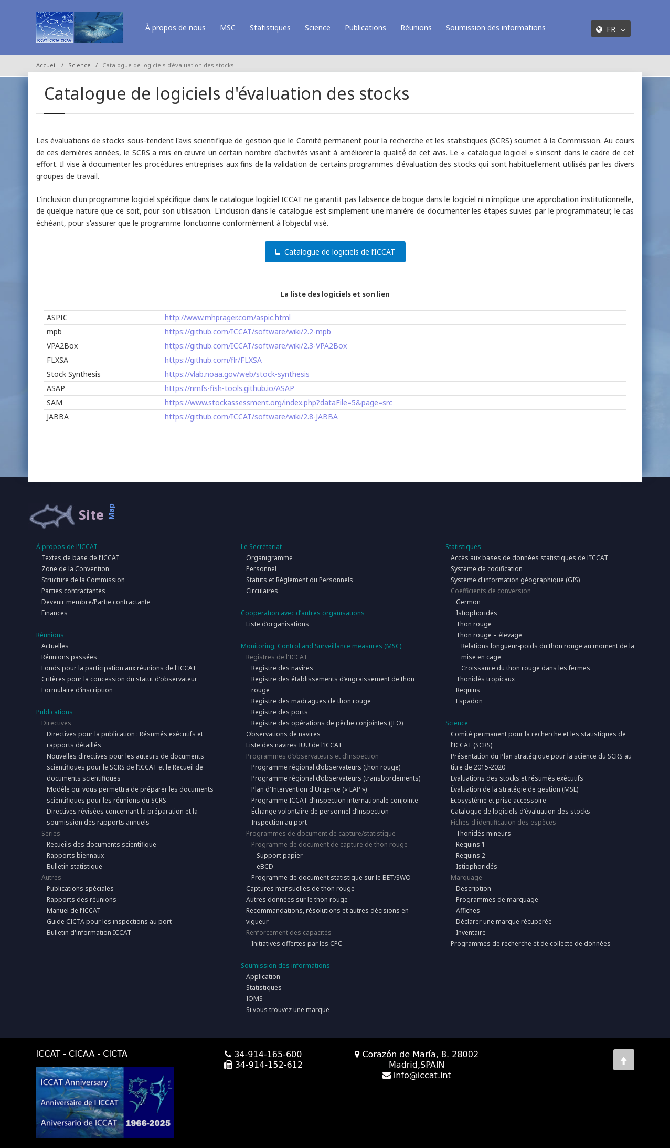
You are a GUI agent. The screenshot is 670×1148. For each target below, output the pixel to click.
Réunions (416, 28)
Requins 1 (470, 844)
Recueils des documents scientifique (101, 844)
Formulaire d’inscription (77, 690)
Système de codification (487, 568)
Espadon (469, 701)
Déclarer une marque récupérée (504, 921)
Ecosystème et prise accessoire (498, 800)
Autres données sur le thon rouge (297, 899)
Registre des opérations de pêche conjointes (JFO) (327, 723)
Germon (468, 601)
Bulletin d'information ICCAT (89, 932)
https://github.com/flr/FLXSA (213, 360)
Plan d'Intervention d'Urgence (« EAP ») (309, 789)
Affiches (468, 910)
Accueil (46, 65)
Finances (54, 612)
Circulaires (262, 590)
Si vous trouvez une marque (287, 1009)
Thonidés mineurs (483, 833)
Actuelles (55, 645)
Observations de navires (283, 734)
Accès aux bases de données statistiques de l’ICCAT (529, 557)
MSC (228, 28)
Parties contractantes (73, 590)
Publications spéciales (80, 888)
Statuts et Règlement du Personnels (299, 579)
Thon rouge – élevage (489, 634)
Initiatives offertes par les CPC (296, 943)
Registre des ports (279, 712)
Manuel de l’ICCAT (74, 910)
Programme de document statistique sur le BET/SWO (331, 877)
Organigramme (269, 557)
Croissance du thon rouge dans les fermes (525, 667)
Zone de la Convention (75, 568)
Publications (365, 28)
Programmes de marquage (497, 899)
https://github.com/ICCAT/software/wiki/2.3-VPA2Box (256, 346)
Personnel (261, 568)
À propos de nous (175, 28)
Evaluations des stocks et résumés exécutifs (517, 778)
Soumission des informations (496, 28)
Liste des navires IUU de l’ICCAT (294, 745)
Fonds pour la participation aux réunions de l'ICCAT (118, 667)
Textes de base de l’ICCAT (80, 557)
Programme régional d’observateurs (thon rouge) (325, 767)
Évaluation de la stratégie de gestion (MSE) (514, 789)
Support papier (280, 855)
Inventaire (471, 932)
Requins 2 (470, 855)
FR (610, 29)
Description (473, 888)
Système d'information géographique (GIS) (515, 579)
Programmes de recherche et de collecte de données (531, 943)
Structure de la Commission (83, 579)
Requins (468, 690)
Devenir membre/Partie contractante (96, 601)
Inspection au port (279, 822)
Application (263, 976)
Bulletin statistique (74, 866)
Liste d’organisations (277, 623)
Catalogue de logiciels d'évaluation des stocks (520, 811)
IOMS (254, 998)
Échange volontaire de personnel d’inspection (320, 811)
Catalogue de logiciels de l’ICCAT (335, 252)
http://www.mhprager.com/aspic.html (228, 317)
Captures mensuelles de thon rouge (300, 888)
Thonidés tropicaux (485, 679)
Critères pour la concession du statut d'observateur (119, 679)
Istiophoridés (476, 612)
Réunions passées (69, 656)
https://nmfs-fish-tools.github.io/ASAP (229, 388)
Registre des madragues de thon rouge (311, 701)
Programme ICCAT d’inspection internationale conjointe (334, 800)
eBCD (265, 866)
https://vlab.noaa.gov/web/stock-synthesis (237, 374)
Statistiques (270, 28)
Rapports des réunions (81, 899)
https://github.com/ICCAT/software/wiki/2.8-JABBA (251, 417)
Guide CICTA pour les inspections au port (109, 921)
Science (318, 28)
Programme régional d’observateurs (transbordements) (335, 778)
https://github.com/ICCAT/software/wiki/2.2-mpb (248, 331)
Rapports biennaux (75, 855)
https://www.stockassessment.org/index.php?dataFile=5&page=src (278, 402)
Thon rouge (474, 623)
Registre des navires (282, 667)
